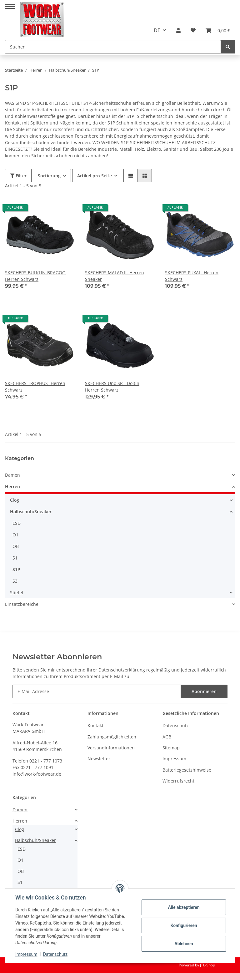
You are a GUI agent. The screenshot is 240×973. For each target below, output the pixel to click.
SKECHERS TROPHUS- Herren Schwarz (35, 386)
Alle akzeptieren (183, 907)
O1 (15, 535)
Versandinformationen (111, 748)
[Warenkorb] (218, 30)
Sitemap (171, 748)
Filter (18, 176)
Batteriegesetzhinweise (186, 770)
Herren (12, 486)
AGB (166, 737)
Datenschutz (175, 725)
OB (15, 546)
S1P (16, 569)
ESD (16, 523)
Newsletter (99, 759)
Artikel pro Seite (94, 176)
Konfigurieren (183, 925)
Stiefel (16, 592)
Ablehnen (183, 943)
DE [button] (157, 30)
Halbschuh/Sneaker (31, 511)
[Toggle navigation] (10, 4)
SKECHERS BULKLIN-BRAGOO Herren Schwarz (35, 276)
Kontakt (95, 725)
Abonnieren (204, 691)
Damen (12, 475)
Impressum (174, 759)
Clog (14, 500)
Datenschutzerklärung (121, 670)
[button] (178, 30)
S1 (15, 558)
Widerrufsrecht (178, 781)
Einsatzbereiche (21, 604)
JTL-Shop (207, 965)
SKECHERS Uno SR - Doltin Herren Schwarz (112, 386)
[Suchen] (113, 46)
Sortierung (49, 176)
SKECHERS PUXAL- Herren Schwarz (191, 276)
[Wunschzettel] (193, 30)
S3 (15, 581)
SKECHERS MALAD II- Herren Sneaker (114, 276)
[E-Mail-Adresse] (96, 691)
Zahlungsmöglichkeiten (112, 737)
